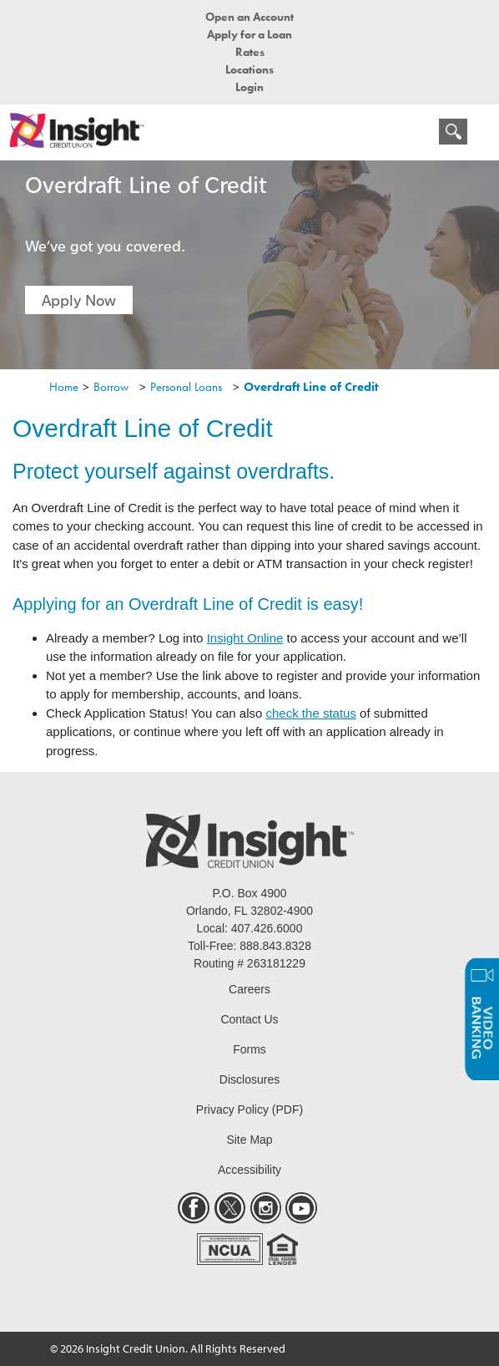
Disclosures (249, 1079)
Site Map (249, 1139)
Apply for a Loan (249, 34)
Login (249, 86)
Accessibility (249, 1169)
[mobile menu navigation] (418, 135)
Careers (249, 989)
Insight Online (245, 638)
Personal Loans (186, 386)
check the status (311, 713)
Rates (250, 51)
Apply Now (79, 300)
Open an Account (249, 16)
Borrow (111, 386)
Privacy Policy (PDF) (249, 1109)
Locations (249, 69)
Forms (249, 1049)
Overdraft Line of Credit (311, 386)
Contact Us (249, 1019)
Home (63, 386)
